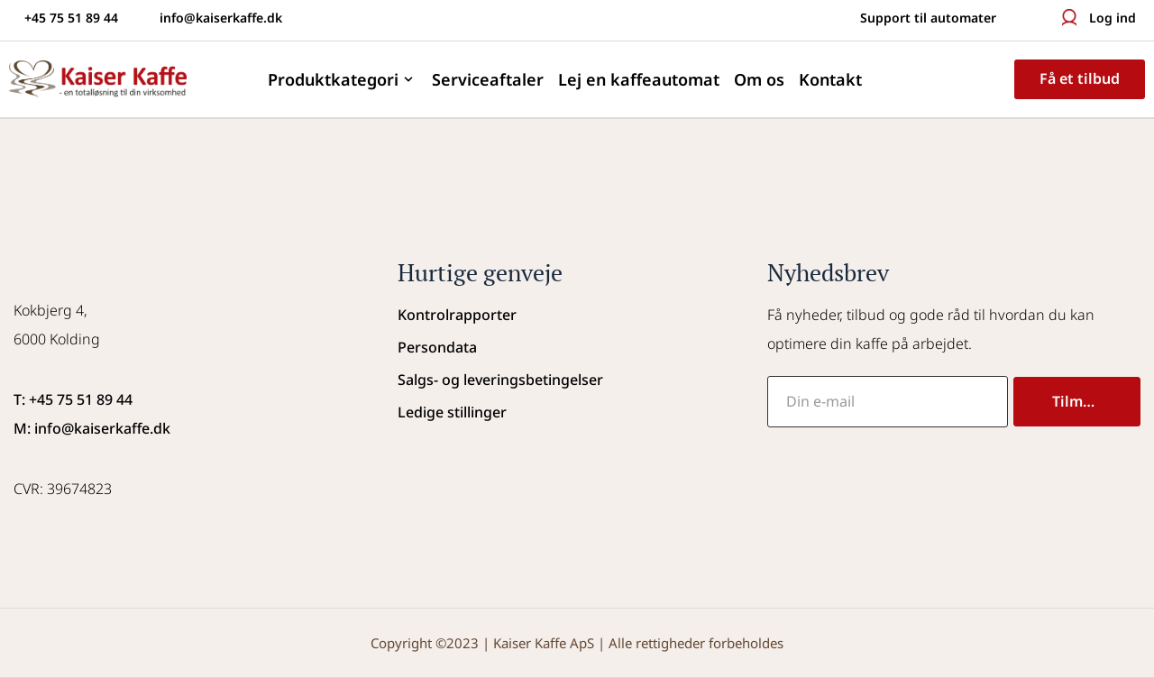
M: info (37, 428)
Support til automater (928, 17)
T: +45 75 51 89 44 (73, 399)
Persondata (437, 347)
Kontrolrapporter (457, 315)
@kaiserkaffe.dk (115, 428)
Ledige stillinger (452, 412)
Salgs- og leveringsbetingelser (500, 379)
